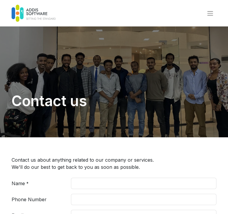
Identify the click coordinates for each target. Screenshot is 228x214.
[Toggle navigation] (210, 13)
